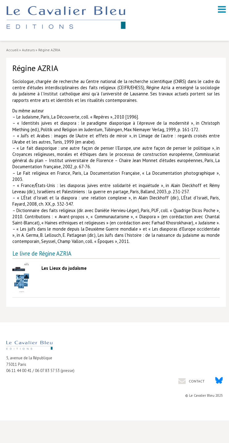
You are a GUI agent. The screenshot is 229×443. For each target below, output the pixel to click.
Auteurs (28, 50)
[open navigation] (222, 9)
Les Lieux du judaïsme (64, 268)
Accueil (12, 50)
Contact (196, 381)
